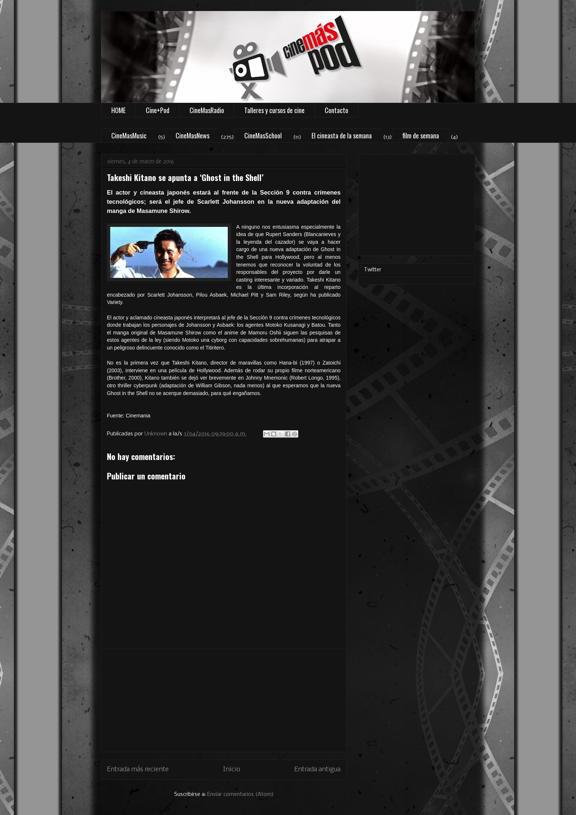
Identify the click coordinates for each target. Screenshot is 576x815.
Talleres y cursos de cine (274, 110)
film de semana (420, 135)
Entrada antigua (317, 769)
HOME (118, 110)
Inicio (231, 769)
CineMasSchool (263, 135)
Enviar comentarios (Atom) (240, 794)
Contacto (336, 110)
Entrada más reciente (138, 769)
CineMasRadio (207, 110)
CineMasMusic (129, 135)
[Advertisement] (224, 700)
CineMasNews (192, 135)
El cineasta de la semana (342, 135)
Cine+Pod (157, 110)
